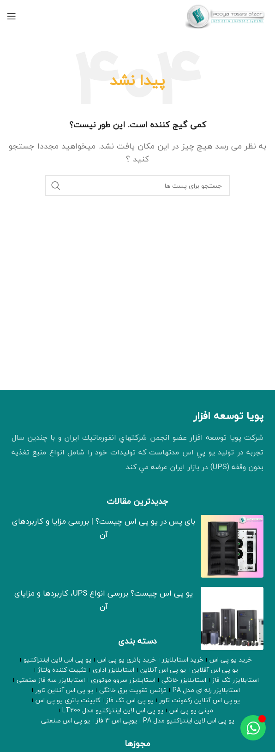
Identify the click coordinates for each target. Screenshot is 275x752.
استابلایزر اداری (113, 670)
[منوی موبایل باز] (11, 16)
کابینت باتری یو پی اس (68, 700)
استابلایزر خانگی (183, 680)
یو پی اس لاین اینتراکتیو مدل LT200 (112, 710)
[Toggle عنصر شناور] (253, 727)
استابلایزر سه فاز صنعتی (51, 680)
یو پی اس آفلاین (215, 670)
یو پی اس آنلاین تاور (64, 690)
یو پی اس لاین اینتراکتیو (57, 660)
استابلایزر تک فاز (235, 680)
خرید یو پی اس (230, 660)
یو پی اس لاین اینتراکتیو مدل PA (188, 721)
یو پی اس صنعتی (65, 721)
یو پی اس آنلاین (163, 670)
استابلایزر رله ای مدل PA (206, 690)
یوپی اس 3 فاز (116, 721)
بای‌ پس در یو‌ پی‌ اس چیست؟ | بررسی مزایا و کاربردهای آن (103, 527)
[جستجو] (137, 185)
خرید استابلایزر (182, 660)
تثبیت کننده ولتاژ (62, 670)
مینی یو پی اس (191, 710)
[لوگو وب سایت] (226, 15)
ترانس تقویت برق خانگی (133, 690)
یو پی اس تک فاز (130, 700)
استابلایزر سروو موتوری (123, 680)
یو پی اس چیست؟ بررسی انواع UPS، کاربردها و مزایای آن (103, 599)
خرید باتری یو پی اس (126, 660)
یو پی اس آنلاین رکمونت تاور (200, 700)
